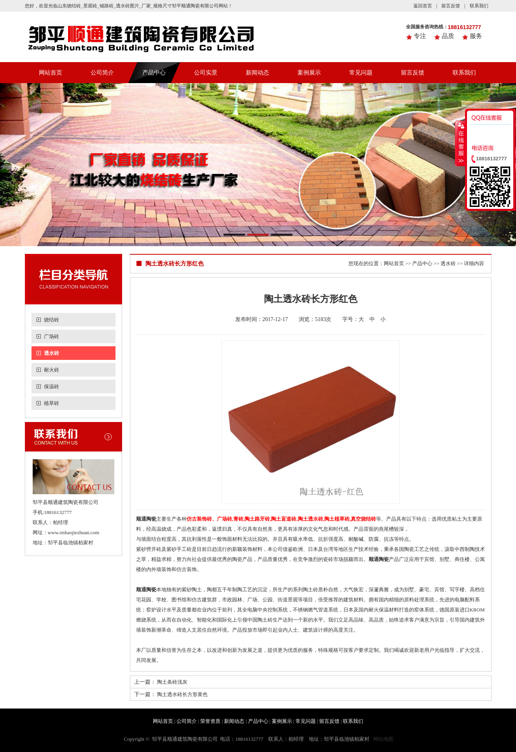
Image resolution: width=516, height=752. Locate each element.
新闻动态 (257, 72)
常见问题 (361, 72)
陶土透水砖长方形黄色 (182, 694)
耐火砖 (51, 370)
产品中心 (154, 72)
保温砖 (51, 386)
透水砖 (51, 353)
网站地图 (383, 739)
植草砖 (51, 403)
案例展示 (309, 72)
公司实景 (205, 72)
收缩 (460, 143)
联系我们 (479, 6)
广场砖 (51, 336)
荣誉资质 (210, 721)
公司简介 (102, 72)
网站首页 (50, 72)
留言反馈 (450, 6)
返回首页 (422, 6)
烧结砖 (51, 320)
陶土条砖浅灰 (172, 682)
